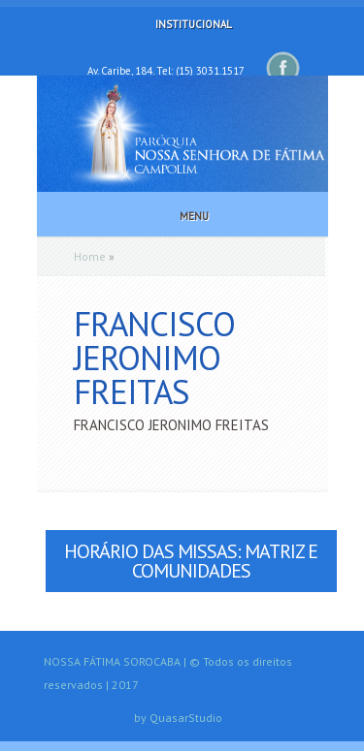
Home (90, 256)
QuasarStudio (185, 717)
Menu (181, 216)
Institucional (180, 24)
